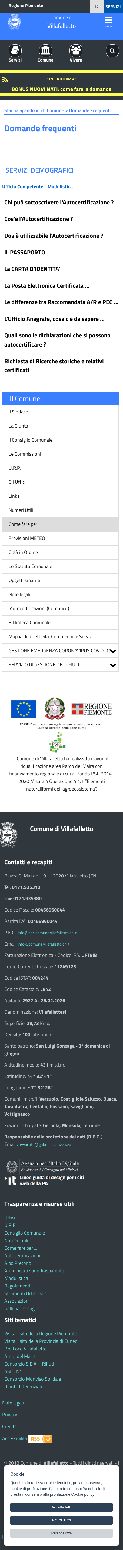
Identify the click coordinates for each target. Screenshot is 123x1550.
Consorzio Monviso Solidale (32, 1379)
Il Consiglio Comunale (30, 439)
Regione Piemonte (26, 5)
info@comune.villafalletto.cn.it (43, 944)
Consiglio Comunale (24, 1232)
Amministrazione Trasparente (34, 1270)
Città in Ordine (23, 552)
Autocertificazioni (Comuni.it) (39, 608)
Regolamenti (17, 1285)
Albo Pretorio (17, 1263)
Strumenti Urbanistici (26, 1293)
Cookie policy (82, 1494)
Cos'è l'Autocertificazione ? (38, 218)
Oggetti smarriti (24, 580)
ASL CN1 (13, 1371)
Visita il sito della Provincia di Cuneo (41, 1341)
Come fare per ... (25, 524)
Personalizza (61, 1533)
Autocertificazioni (22, 1255)
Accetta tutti (61, 1507)
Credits (9, 1426)
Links (14, 496)
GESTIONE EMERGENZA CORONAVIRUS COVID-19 (60, 650)
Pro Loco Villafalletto (25, 1348)
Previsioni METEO (27, 538)
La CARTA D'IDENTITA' (32, 268)
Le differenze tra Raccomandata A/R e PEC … (61, 302)
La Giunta (18, 425)
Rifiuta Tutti (61, 1520)
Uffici (9, 1217)
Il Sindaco (18, 411)
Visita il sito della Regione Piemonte (40, 1333)
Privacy (9, 1414)
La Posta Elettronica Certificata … (46, 285)
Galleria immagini (21, 1308)
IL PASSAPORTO (24, 252)
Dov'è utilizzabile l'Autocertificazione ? (53, 235)
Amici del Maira (20, 1356)
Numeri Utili (21, 510)
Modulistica (16, 1278)
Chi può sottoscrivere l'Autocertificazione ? (59, 202)
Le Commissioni (25, 454)
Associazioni (17, 1300)
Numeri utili (16, 1240)
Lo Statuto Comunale (30, 566)
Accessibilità (14, 1438)
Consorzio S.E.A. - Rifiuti (29, 1363)
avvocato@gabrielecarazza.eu (45, 1144)
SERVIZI (113, 6)
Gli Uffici (17, 482)
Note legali (19, 594)
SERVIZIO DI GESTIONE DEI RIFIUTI (44, 664)
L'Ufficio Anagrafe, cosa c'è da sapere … (54, 318)
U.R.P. (15, 468)
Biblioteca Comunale (30, 622)
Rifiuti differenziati (23, 1386)
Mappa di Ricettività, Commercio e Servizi (51, 636)
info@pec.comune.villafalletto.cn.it (47, 933)
